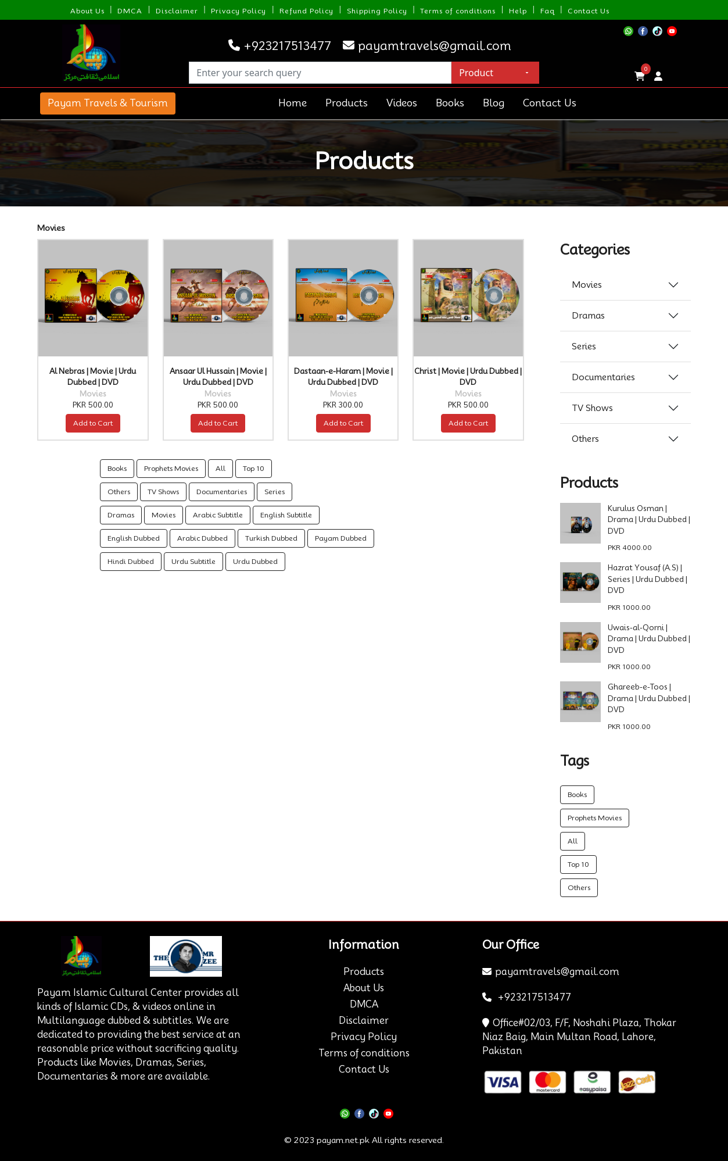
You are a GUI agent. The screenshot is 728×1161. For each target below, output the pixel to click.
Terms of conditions (458, 10)
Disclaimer (177, 10)
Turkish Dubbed (271, 538)
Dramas (120, 514)
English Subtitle (286, 514)
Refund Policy (306, 10)
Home (292, 103)
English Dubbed (133, 538)
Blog (493, 103)
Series (274, 491)
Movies (163, 514)
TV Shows (163, 491)
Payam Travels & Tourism (108, 103)
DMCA (129, 10)
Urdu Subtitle (193, 561)
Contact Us (588, 10)
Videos (401, 103)
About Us (87, 10)
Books (450, 103)
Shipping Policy (377, 10)
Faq (547, 10)
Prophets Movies (171, 468)
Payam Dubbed (341, 538)
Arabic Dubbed (202, 538)
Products (346, 103)
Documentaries (221, 491)
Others (118, 491)
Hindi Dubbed (130, 561)
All (220, 468)
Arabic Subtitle (218, 514)
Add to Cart (93, 423)
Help (518, 10)
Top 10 (253, 468)
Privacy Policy (238, 10)
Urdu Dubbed (255, 561)
